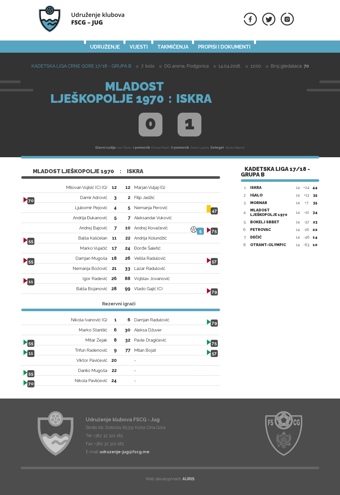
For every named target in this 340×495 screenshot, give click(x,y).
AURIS (188, 479)
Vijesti (139, 47)
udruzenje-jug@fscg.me (125, 451)
